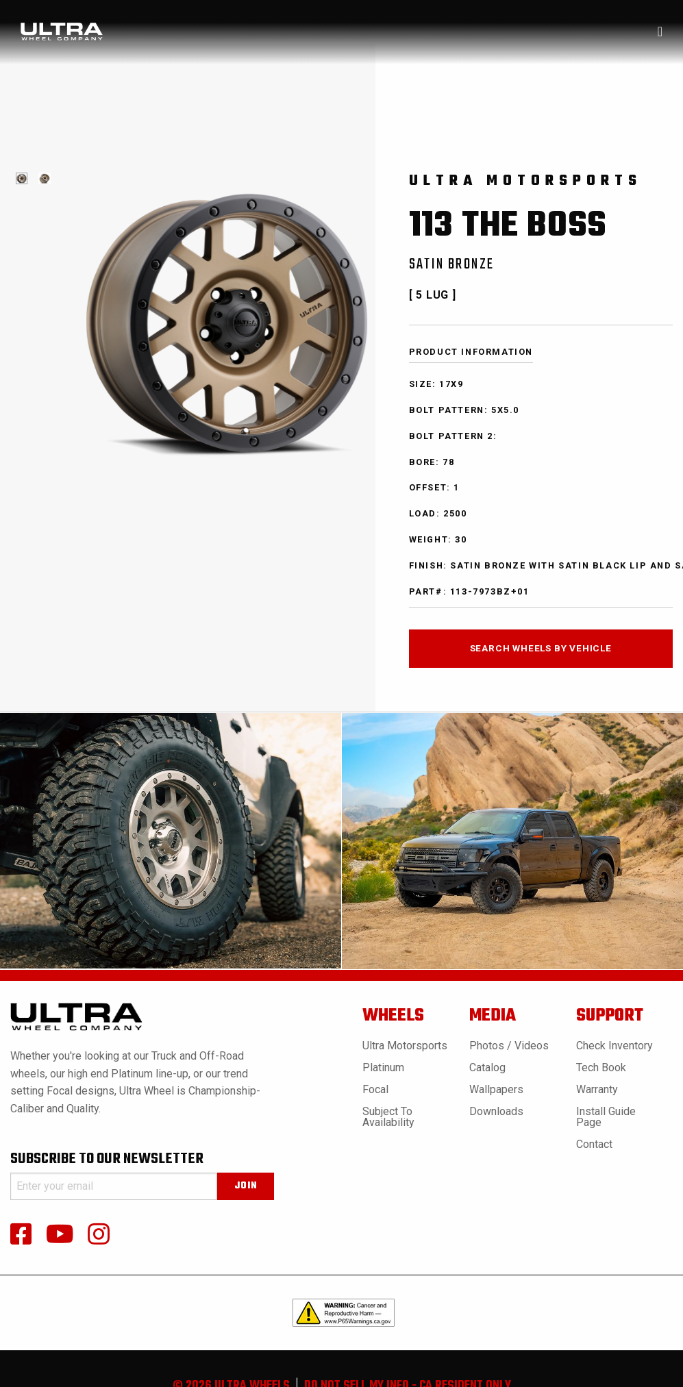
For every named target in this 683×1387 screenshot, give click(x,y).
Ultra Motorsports (404, 1045)
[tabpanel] (21, 178)
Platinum (383, 1067)
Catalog (487, 1067)
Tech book (601, 1067)
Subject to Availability (388, 1117)
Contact (594, 1144)
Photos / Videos (509, 1045)
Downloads (496, 1111)
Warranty (597, 1089)
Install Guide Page (606, 1117)
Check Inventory (614, 1045)
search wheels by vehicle (541, 647)
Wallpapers (496, 1089)
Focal (375, 1089)
